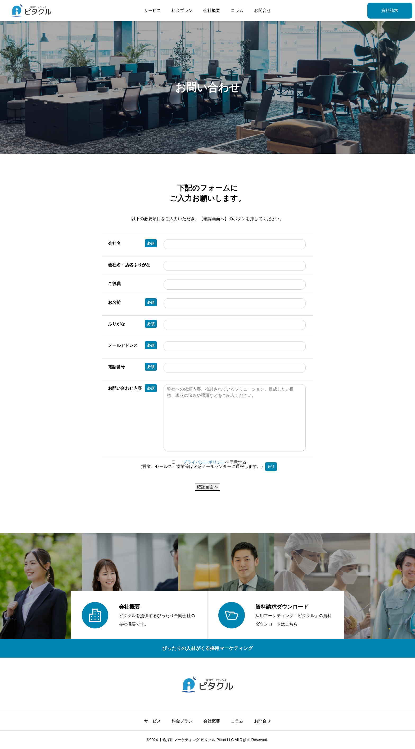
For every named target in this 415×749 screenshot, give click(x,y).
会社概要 (211, 10)
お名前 (132, 302)
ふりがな (132, 324)
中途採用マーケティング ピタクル (187, 740)
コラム (237, 10)
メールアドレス (132, 345)
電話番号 (132, 367)
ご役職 (114, 283)
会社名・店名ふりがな (129, 265)
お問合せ (262, 10)
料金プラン (182, 10)
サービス (152, 10)
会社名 (132, 243)
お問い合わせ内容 (132, 388)
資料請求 (389, 10)
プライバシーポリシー (204, 462)
